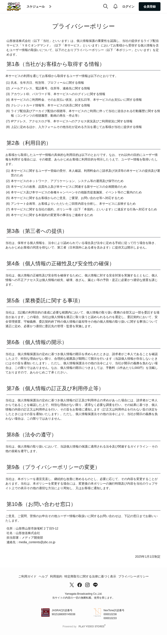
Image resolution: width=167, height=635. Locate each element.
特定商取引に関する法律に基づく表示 (90, 576)
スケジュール (36, 6)
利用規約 (56, 576)
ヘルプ (43, 576)
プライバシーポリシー (133, 576)
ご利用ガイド (27, 576)
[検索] (105, 6)
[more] (50, 7)
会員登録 (150, 6)
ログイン (128, 6)
